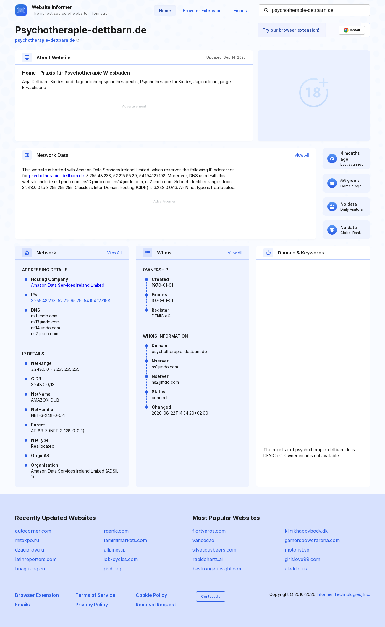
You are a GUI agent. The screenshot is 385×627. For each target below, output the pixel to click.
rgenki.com (116, 531)
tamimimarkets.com (125, 540)
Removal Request (156, 604)
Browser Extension (202, 10)
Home (165, 10)
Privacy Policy (91, 604)
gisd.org (112, 569)
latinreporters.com (35, 559)
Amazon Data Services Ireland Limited (67, 285)
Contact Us (210, 596)
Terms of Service (95, 595)
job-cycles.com (121, 559)
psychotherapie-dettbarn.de (47, 40)
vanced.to (203, 540)
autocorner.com (33, 531)
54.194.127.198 (97, 300)
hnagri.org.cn (30, 569)
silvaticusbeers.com (214, 550)
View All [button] (302, 155)
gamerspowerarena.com (312, 540)
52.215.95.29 (70, 300)
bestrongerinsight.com (217, 569)
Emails (240, 10)
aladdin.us (296, 569)
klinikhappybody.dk (306, 531)
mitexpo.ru (27, 540)
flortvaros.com (209, 531)
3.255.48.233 (43, 300)
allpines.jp (115, 550)
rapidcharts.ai (207, 559)
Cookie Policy (151, 595)
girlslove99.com (302, 559)
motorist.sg (297, 550)
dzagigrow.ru (29, 550)
